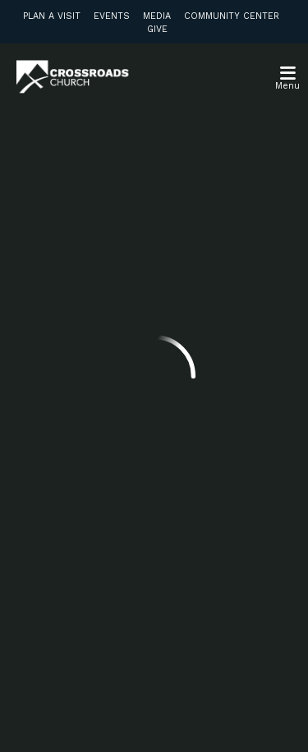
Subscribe (73, 591)
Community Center (231, 16)
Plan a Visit (51, 16)
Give (157, 29)
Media (157, 16)
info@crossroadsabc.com (92, 313)
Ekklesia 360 (154, 717)
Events (112, 16)
